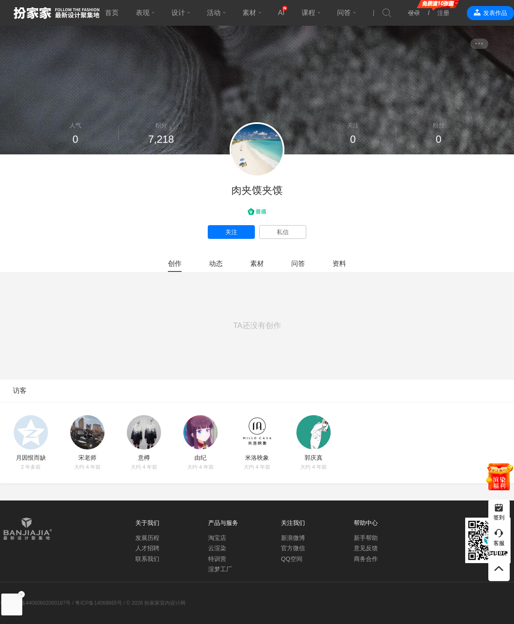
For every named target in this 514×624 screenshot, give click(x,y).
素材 (249, 12)
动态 (216, 263)
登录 (414, 12)
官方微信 (293, 548)
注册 (443, 12)
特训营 (217, 558)
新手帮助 (366, 537)
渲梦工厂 (220, 569)
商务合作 (366, 558)
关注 (231, 232)
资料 (339, 263)
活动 (214, 12)
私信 (283, 232)
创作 (175, 263)
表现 (142, 12)
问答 (344, 12)
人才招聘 (147, 548)
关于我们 (147, 522)
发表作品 (495, 12)
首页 (112, 12)
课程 (308, 12)
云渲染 (217, 548)
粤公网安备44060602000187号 (35, 603)
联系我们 (147, 558)
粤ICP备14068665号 (98, 603)
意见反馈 (366, 548)
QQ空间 (291, 558)
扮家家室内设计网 (56, 13)
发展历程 (147, 537)
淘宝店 (217, 537)
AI (281, 12)
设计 (178, 12)
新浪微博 (293, 537)
